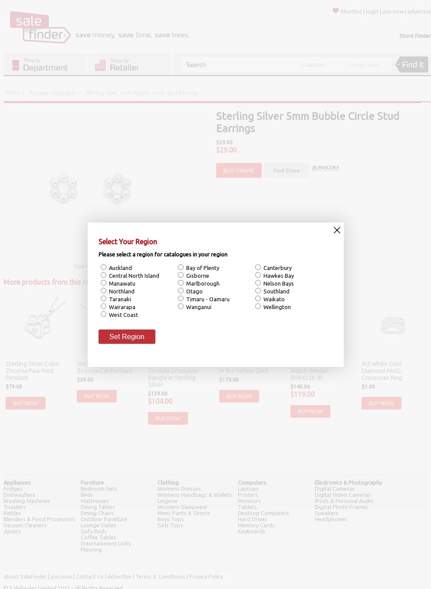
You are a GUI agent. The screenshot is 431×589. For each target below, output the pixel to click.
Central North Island (133, 276)
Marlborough (202, 283)
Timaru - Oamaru (207, 299)
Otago (194, 291)
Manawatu (121, 283)
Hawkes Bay (278, 276)
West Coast (123, 315)
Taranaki (119, 299)
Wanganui (198, 307)
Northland (121, 291)
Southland (276, 291)
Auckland (120, 268)
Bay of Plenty (202, 268)
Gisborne (197, 276)
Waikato (273, 299)
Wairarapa (121, 307)
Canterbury (277, 268)
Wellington (276, 307)
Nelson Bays (278, 283)
